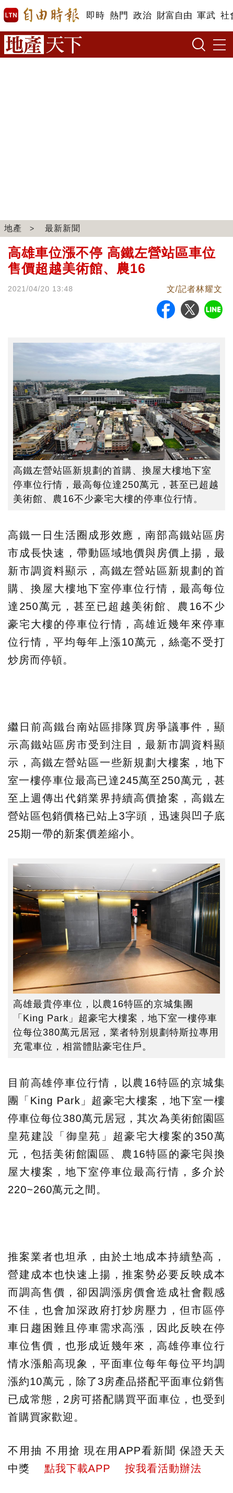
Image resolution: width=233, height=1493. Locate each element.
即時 (95, 15)
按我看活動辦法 (163, 1468)
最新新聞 (62, 228)
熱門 (119, 15)
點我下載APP (77, 1468)
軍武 (206, 15)
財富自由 (174, 15)
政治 (142, 15)
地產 (13, 228)
